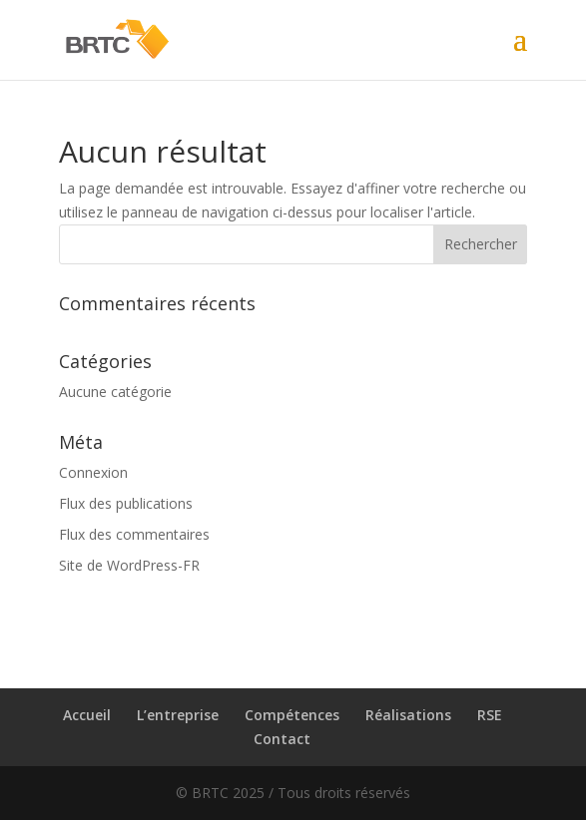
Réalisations (408, 714)
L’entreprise (178, 714)
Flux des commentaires (134, 534)
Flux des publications (126, 503)
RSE (489, 714)
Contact (282, 738)
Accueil (87, 714)
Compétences (292, 714)
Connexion (93, 472)
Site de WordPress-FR (129, 565)
